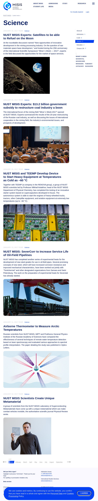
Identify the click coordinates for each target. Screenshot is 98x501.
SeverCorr (80, 61)
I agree (84, 493)
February (18, 462)
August (52, 462)
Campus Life (80, 48)
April (30, 462)
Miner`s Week (81, 56)
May (35, 462)
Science (26, 31)
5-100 (78, 38)
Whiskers (80, 63)
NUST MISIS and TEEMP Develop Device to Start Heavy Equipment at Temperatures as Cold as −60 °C (32, 177)
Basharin (89, 66)
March (25, 462)
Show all (79, 30)
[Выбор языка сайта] (93, 11)
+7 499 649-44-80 (46, 473)
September (59, 462)
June (40, 462)
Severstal (80, 59)
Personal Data (56, 494)
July (46, 462)
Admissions (80, 34)
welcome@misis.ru (46, 475)
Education (80, 45)
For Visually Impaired (76, 12)
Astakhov (80, 66)
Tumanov (88, 63)
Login (87, 12)
